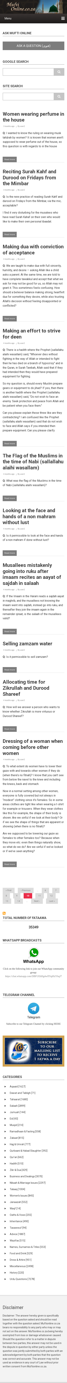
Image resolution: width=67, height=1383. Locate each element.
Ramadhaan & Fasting (25, 1131)
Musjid (16, 1125)
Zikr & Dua (18, 1170)
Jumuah (17, 1112)
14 (19, 901)
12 (52, 896)
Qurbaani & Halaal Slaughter (28, 1150)
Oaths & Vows (21, 1214)
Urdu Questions (22, 1279)
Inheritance (19, 1221)
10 (29, 896)
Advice (17, 1234)
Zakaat (17, 1137)
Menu (7, 18)
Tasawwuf (18, 1227)
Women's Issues (22, 1195)
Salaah (17, 1105)
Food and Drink (21, 1253)
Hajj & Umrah (20, 1144)
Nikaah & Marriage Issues (27, 1182)
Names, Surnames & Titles (28, 1247)
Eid (14, 1118)
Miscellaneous (21, 1266)
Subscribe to (4, 913)
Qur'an (16, 1157)
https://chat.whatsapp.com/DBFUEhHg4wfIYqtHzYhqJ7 (33, 976)
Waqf (15, 1208)
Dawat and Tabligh (22, 1093)
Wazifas (17, 1240)
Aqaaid (17, 1086)
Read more (10, 160)
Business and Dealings (26, 1176)
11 (40, 896)
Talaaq (17, 1189)
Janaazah (18, 1202)
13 (8, 901)
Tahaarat (19, 1099)
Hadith (16, 1163)
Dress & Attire (20, 1259)
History (17, 1272)
